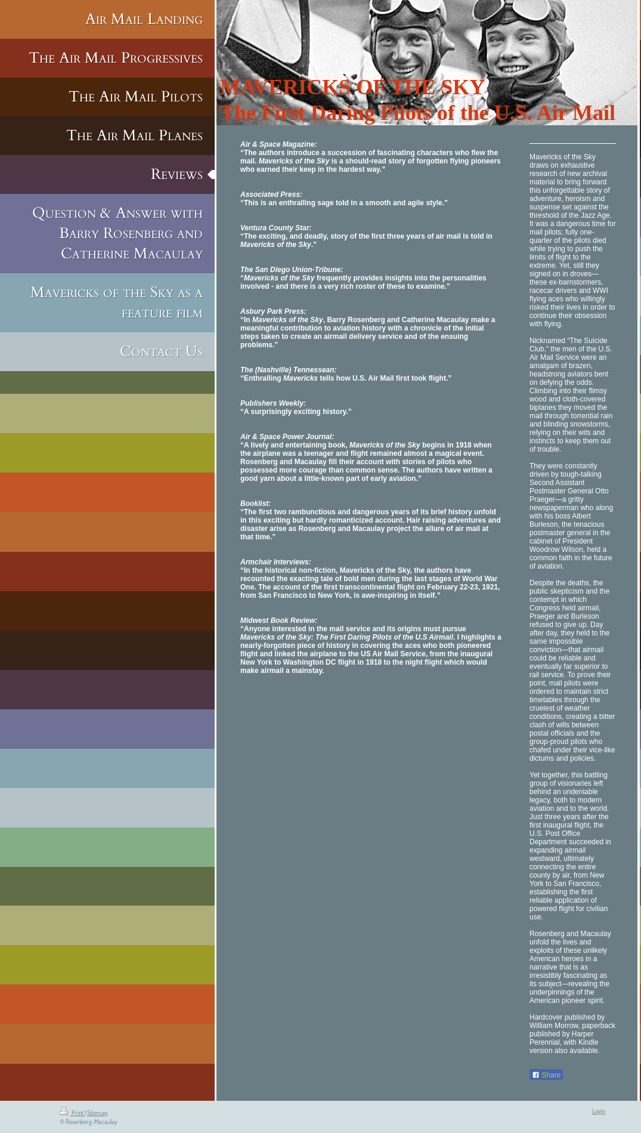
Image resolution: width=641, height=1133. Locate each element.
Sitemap (97, 1113)
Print (72, 1113)
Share (546, 1075)
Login (598, 1111)
